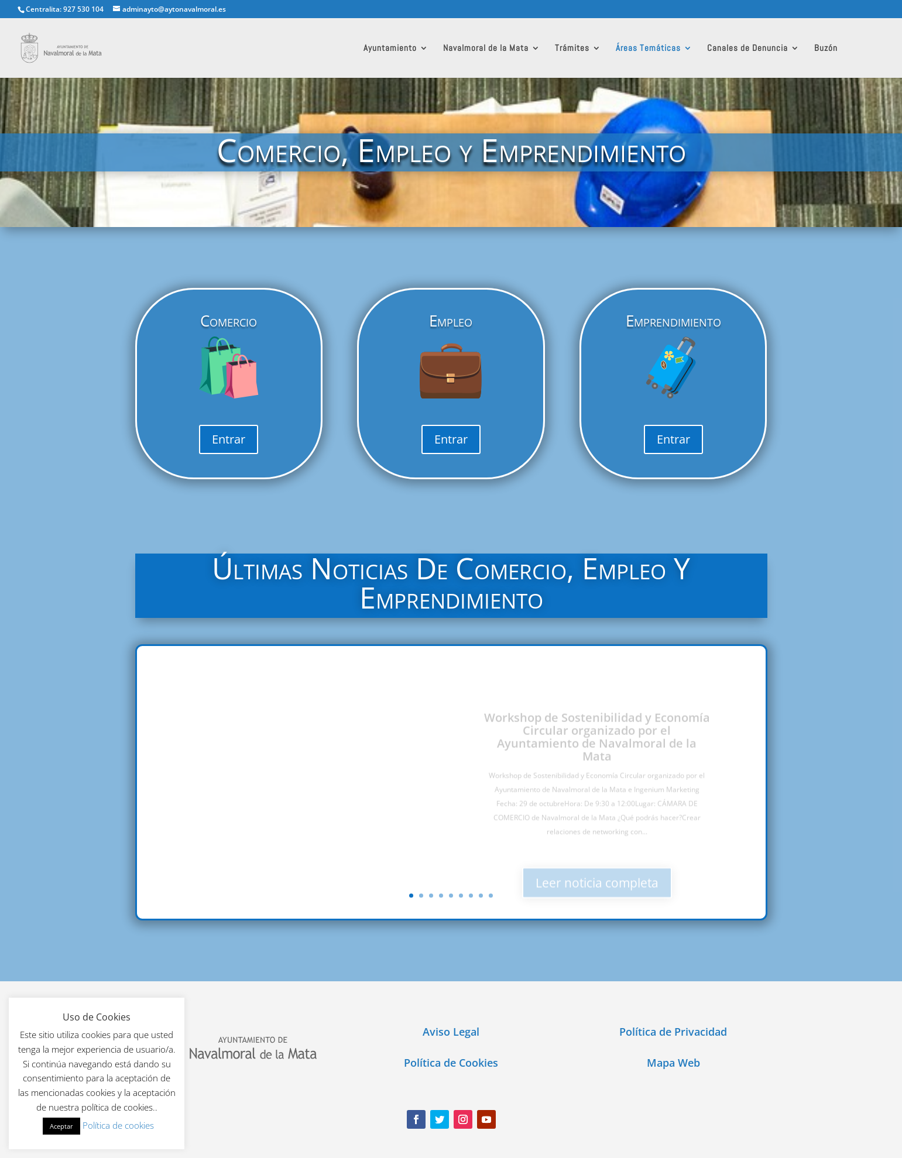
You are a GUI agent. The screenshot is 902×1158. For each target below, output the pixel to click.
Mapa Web (673, 1063)
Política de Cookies (451, 1063)
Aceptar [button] (61, 1126)
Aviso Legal (451, 1032)
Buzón (826, 48)
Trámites (572, 48)
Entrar (228, 439)
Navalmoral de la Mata (486, 48)
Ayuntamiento (390, 48)
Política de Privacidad (673, 1032)
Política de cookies (118, 1125)
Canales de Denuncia (747, 48)
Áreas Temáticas (648, 48)
